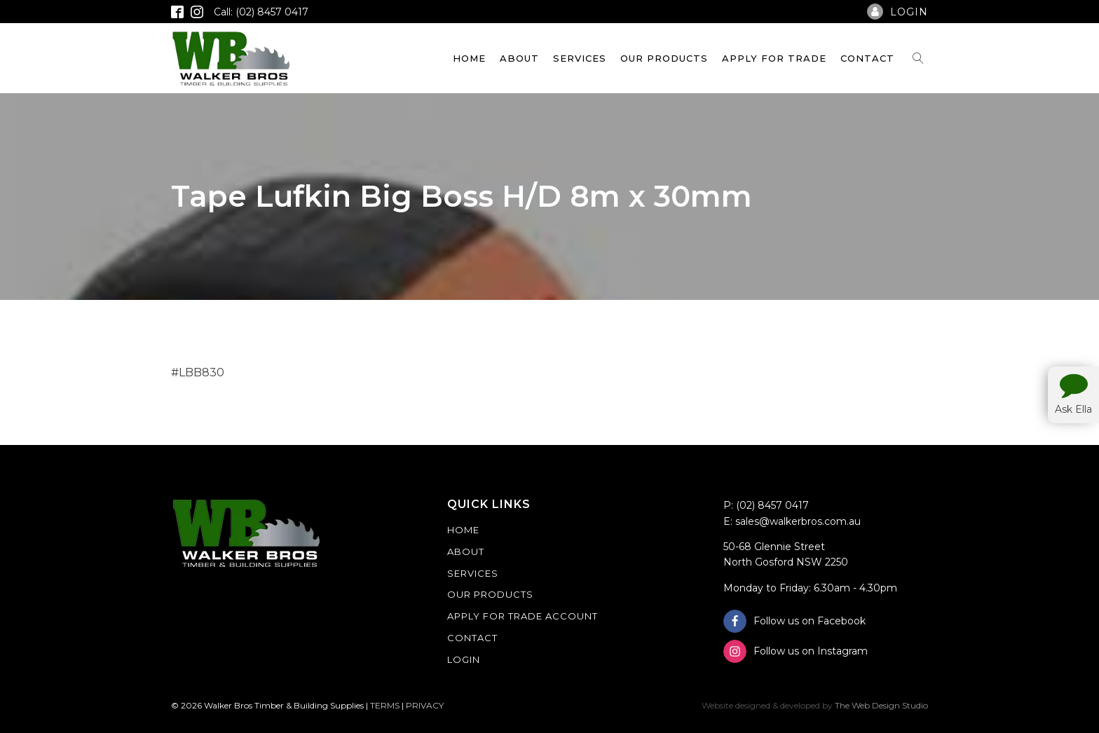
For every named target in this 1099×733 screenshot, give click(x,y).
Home (469, 58)
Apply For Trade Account (522, 616)
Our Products (664, 58)
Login (463, 659)
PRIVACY (425, 705)
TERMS (385, 705)
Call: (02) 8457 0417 (261, 12)
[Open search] (918, 58)
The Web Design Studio (881, 705)
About (519, 58)
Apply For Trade (774, 58)
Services (579, 58)
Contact (867, 58)
